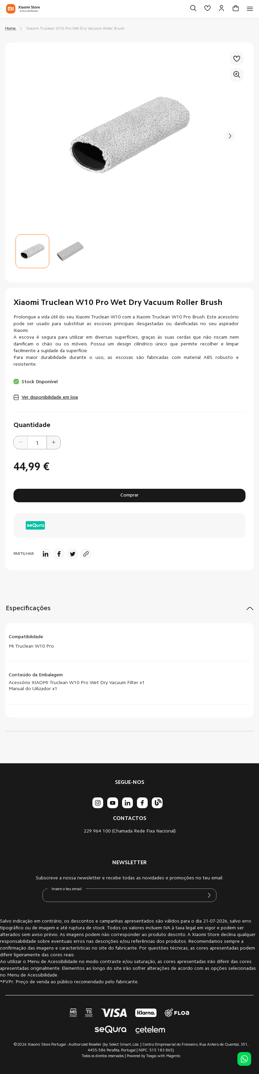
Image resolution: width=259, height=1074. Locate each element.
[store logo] (23, 9)
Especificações (28, 608)
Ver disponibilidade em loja (50, 397)
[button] (230, 136)
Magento (173, 1056)
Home (10, 29)
